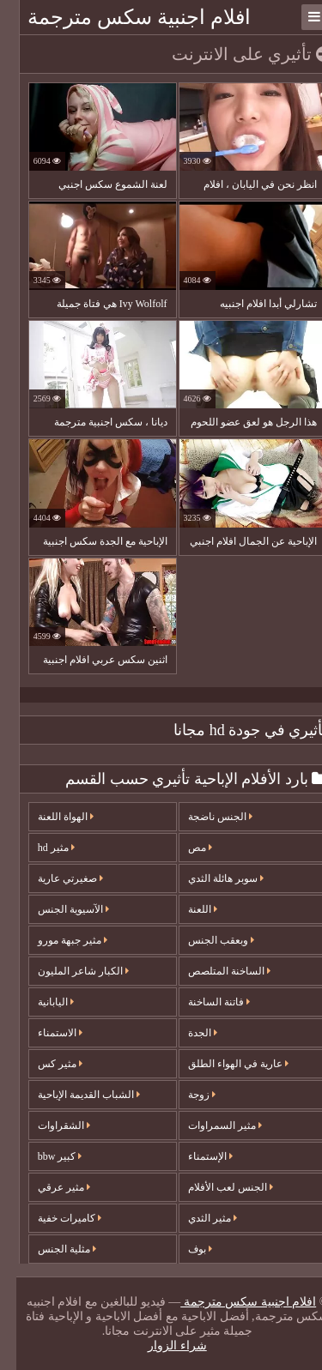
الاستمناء (43, 1033)
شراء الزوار (161, 1345)
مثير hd (39, 848)
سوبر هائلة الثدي (209, 878)
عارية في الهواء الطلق (222, 1064)
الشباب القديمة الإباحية (72, 1095)
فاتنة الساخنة (203, 1002)
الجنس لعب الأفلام (214, 1187)
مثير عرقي (47, 1187)
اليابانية (39, 1002)
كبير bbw (43, 1156)
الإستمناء (194, 1156)
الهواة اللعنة (49, 817)
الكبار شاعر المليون (66, 971)
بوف (184, 1249)
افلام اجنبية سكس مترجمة (122, 17)
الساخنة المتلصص (213, 971)
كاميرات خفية (53, 1218)
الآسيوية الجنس (57, 909)
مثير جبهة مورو (56, 940)
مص (184, 848)
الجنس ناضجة (204, 817)
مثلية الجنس (50, 1249)
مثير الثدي (196, 1218)
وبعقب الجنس (205, 940)
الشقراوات (47, 1126)
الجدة (186, 1033)
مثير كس (43, 1064)
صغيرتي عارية (54, 878)
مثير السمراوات (209, 1126)
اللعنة (186, 909)
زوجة (185, 1095)
